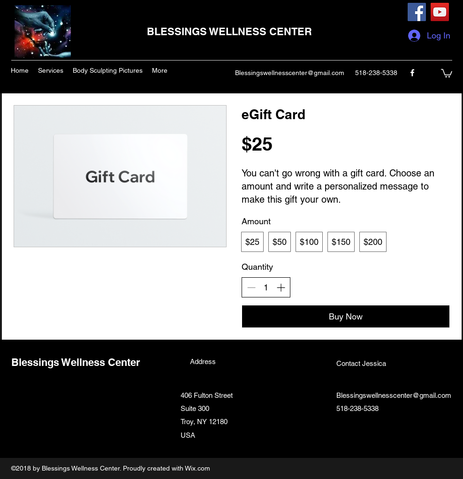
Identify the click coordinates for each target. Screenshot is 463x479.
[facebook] (412, 72)
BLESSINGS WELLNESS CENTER (229, 31)
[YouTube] (440, 12)
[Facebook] (417, 12)
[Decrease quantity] (251, 287)
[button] (446, 72)
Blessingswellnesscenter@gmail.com (289, 72)
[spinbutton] (266, 287)
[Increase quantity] (280, 287)
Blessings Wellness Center (75, 362)
